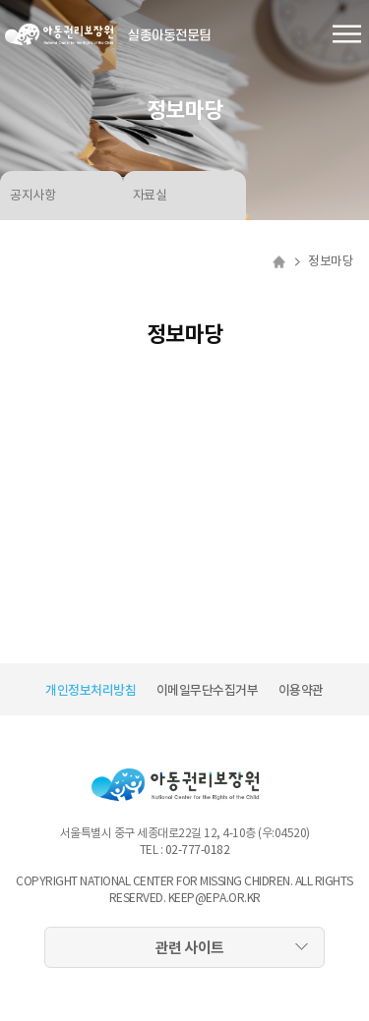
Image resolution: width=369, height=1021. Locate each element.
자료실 (150, 195)
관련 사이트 (189, 947)
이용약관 (301, 690)
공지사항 (32, 195)
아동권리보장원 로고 (59, 34)
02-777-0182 (197, 849)
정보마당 (330, 261)
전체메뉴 (346, 35)
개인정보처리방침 (90, 690)
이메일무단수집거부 (207, 690)
